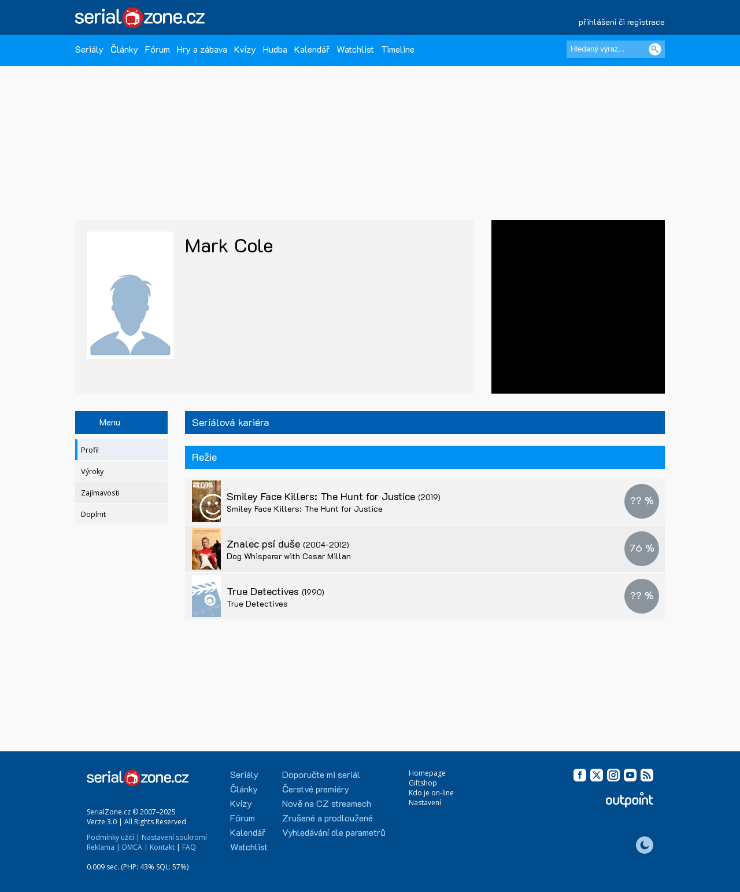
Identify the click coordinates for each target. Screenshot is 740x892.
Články (124, 49)
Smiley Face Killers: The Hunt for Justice (334, 496)
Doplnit (93, 514)
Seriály (89, 49)
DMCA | (135, 847)
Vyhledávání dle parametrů (334, 832)
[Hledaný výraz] (616, 49)
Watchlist (355, 49)
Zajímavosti (100, 493)
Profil (90, 450)
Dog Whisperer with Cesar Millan (289, 555)
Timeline (398, 49)
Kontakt (162, 847)
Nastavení (425, 802)
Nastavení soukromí (174, 837)
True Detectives (275, 591)
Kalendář (312, 49)
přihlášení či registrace (622, 21)
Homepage (427, 773)
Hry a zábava (202, 49)
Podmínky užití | (113, 837)
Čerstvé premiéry (315, 789)
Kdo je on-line (431, 793)
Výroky (92, 471)
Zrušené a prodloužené (327, 818)
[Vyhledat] (655, 49)
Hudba (275, 49)
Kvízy (245, 49)
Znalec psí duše (288, 543)
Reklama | (103, 847)
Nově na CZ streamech (326, 803)
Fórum (157, 49)
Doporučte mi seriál (321, 774)
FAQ (189, 847)
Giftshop (423, 783)
